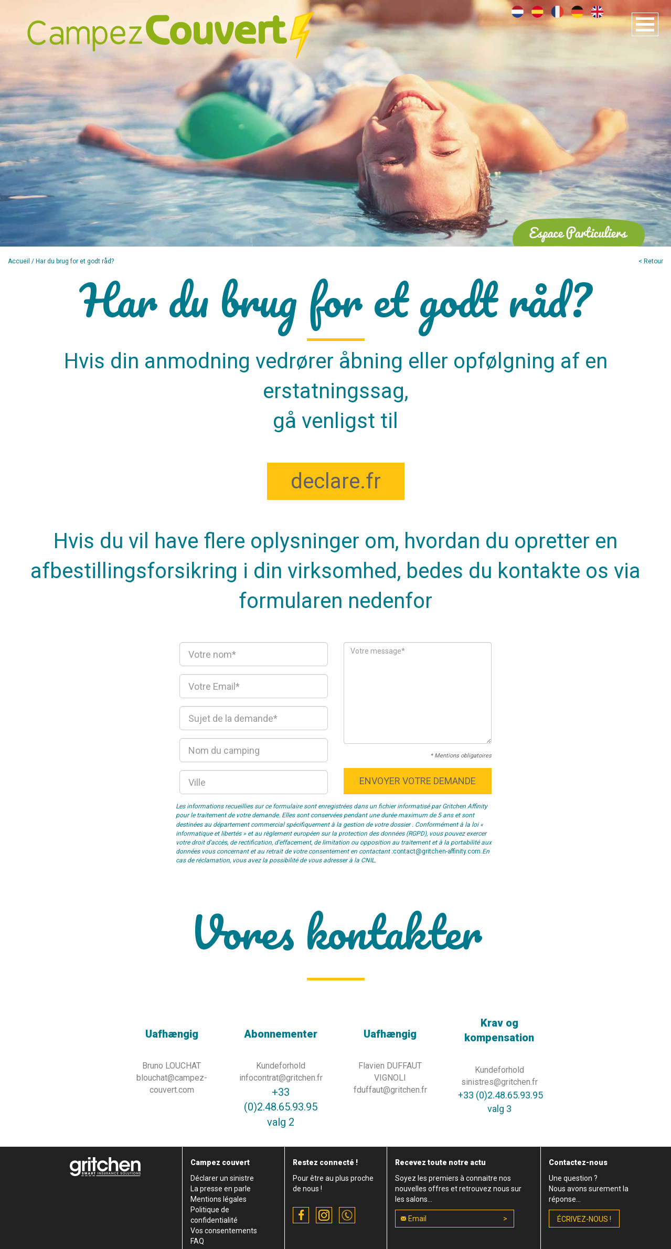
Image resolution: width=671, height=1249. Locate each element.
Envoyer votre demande (417, 780)
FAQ (197, 1241)
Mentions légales (218, 1199)
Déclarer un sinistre (222, 1178)
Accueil (19, 261)
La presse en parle (220, 1188)
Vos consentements (223, 1230)
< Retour (650, 261)
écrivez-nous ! (584, 1219)
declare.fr (336, 481)
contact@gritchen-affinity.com (437, 851)
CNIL (368, 860)
